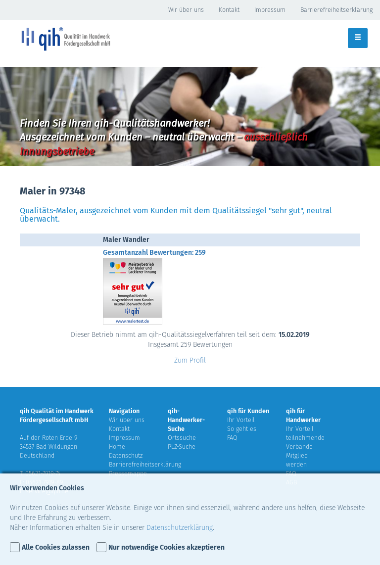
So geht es (241, 428)
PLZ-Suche (181, 446)
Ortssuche (182, 437)
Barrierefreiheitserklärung (336, 9)
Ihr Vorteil (241, 420)
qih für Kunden (248, 411)
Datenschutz (125, 455)
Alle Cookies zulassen (56, 547)
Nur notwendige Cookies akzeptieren (166, 547)
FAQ (232, 437)
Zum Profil (190, 360)
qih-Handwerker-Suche (186, 419)
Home (117, 446)
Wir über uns (186, 9)
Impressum (269, 9)
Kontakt (229, 9)
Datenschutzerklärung (179, 527)
